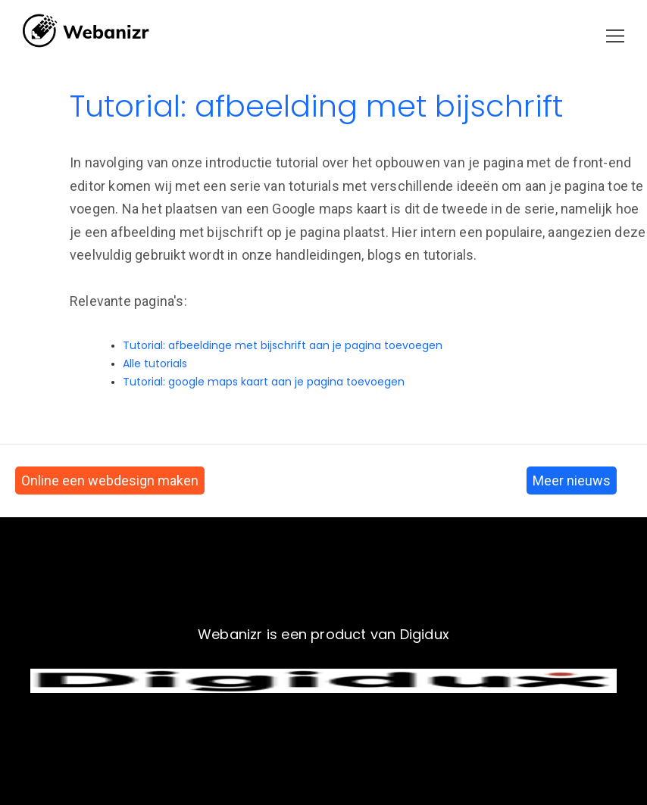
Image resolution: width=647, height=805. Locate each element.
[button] (615, 36)
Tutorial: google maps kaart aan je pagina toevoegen (264, 381)
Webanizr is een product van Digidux (323, 634)
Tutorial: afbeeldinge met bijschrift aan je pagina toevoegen (282, 345)
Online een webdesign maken (109, 480)
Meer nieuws (572, 480)
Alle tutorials (155, 363)
